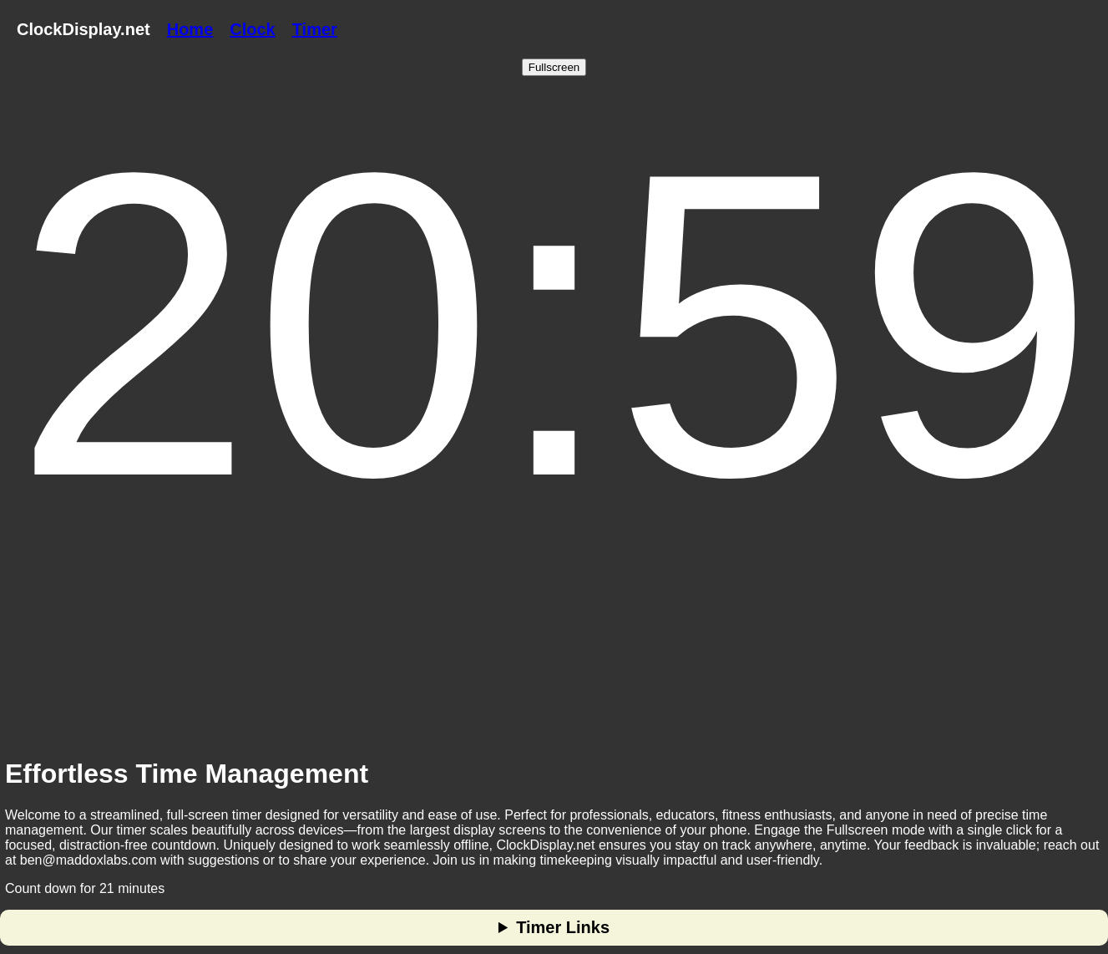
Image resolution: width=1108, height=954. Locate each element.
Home (190, 29)
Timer (314, 29)
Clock (252, 29)
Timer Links (563, 927)
